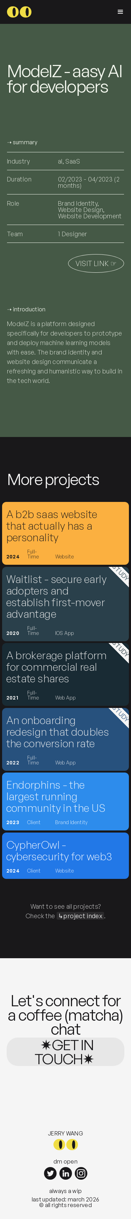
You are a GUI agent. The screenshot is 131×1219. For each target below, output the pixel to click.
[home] (19, 12)
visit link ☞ (96, 263)
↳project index (80, 916)
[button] (120, 12)
